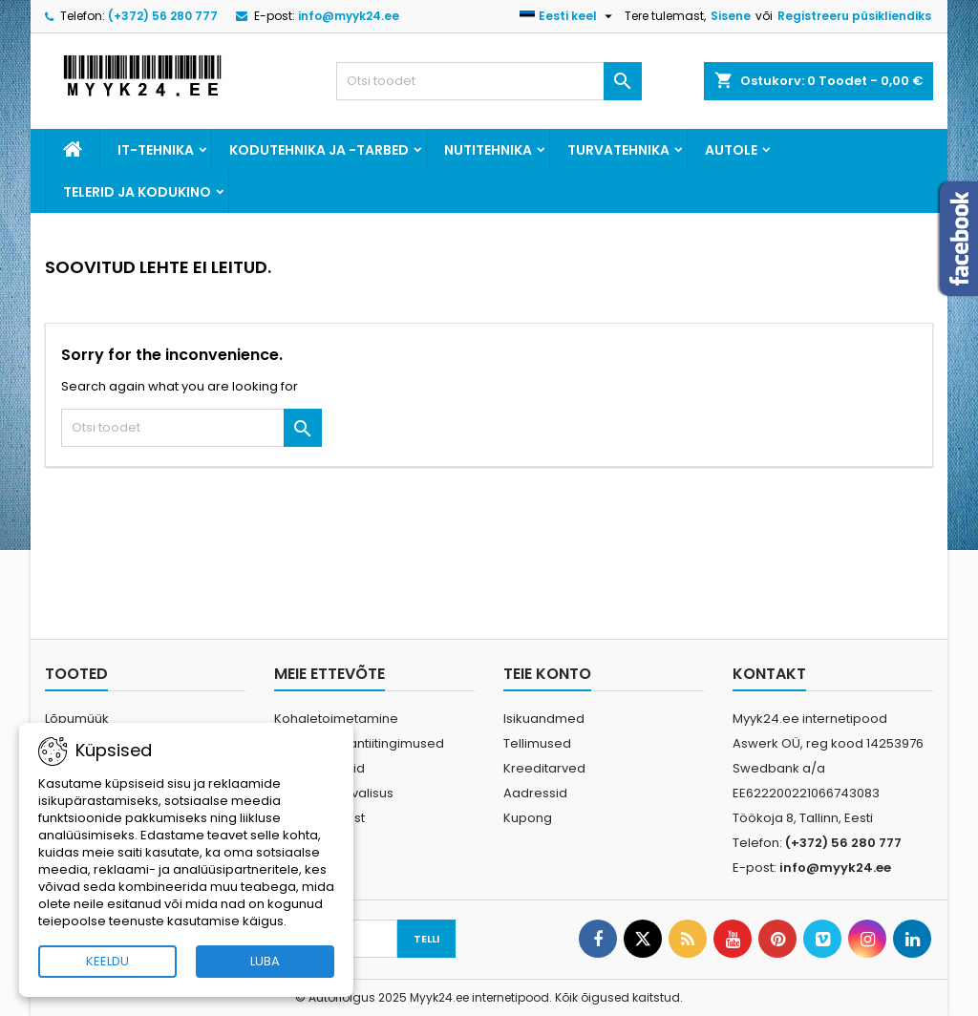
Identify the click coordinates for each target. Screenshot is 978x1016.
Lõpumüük (77, 718)
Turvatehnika (618, 149)
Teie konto (547, 674)
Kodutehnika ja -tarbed (319, 149)
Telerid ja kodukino (137, 191)
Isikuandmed (544, 718)
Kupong (527, 818)
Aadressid (535, 793)
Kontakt (769, 674)
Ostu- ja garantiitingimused (359, 743)
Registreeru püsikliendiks (854, 16)
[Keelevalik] (568, 16)
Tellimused (537, 743)
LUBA (265, 961)
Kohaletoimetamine (336, 718)
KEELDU (107, 961)
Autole (731, 149)
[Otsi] (489, 81)
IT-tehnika (155, 149)
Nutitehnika (488, 149)
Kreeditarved (544, 768)
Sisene (731, 16)
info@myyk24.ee (348, 16)
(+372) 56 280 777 (163, 16)
